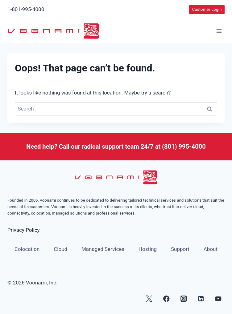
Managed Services (102, 249)
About (211, 249)
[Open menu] (219, 31)
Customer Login (207, 9)
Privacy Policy (23, 230)
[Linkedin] (201, 298)
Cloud (60, 249)
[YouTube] (218, 298)
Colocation (27, 249)
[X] (149, 298)
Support (180, 249)
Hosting (148, 249)
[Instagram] (183, 298)
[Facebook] (166, 298)
